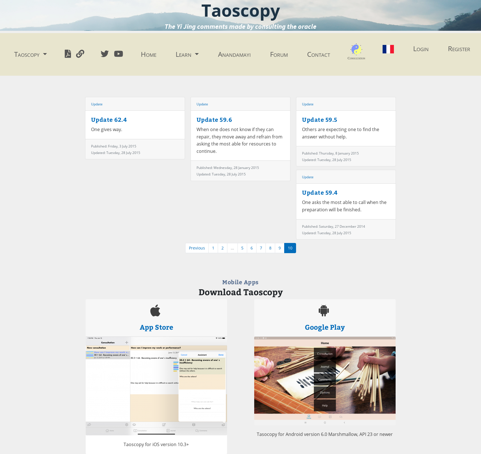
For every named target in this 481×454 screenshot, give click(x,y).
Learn (184, 54)
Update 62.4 (109, 119)
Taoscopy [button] (27, 54)
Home (148, 54)
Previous (197, 248)
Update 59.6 (214, 119)
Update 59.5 (319, 119)
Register (459, 48)
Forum (279, 54)
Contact (318, 54)
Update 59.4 (320, 192)
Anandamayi (234, 54)
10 (290, 248)
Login (421, 48)
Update (97, 104)
